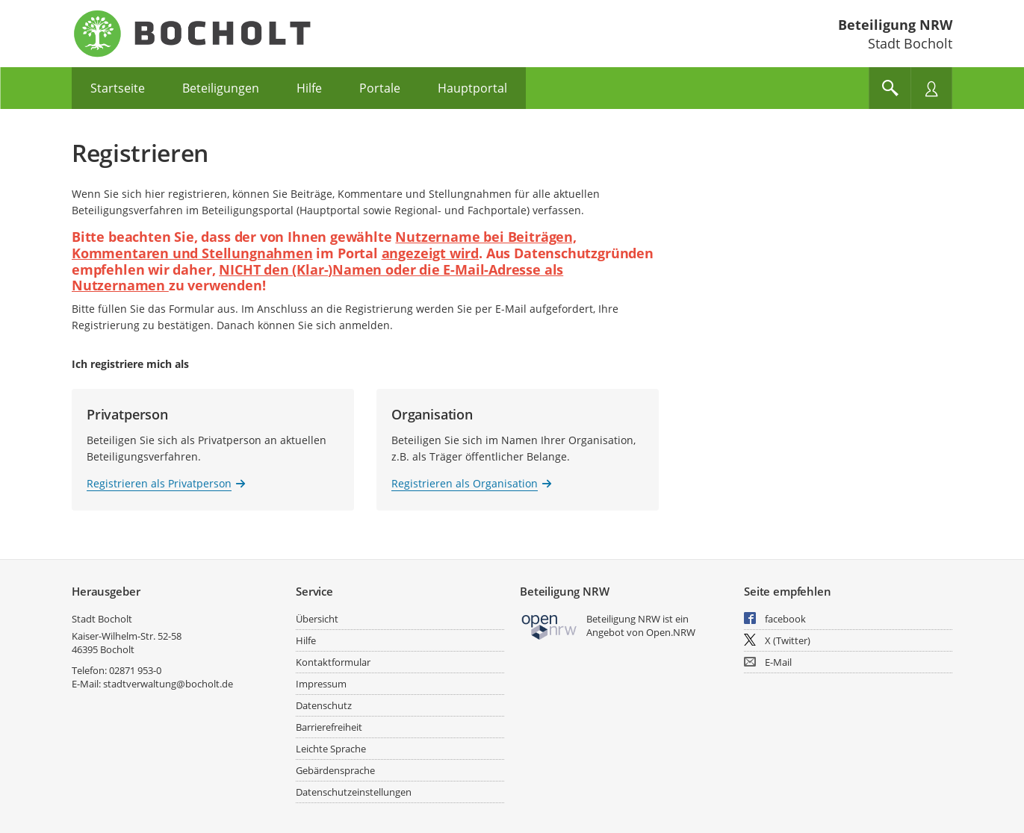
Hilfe (306, 640)
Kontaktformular (333, 662)
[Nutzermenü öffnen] (931, 88)
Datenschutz (324, 705)
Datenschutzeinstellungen (354, 792)
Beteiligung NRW (895, 25)
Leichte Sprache (331, 748)
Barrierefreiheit (329, 727)
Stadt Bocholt (102, 618)
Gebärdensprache (335, 770)
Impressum (321, 683)
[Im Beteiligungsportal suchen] (889, 88)
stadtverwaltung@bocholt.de (168, 683)
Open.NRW (670, 632)
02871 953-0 (135, 670)
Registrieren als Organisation (464, 483)
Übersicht (317, 618)
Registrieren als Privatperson (159, 483)
